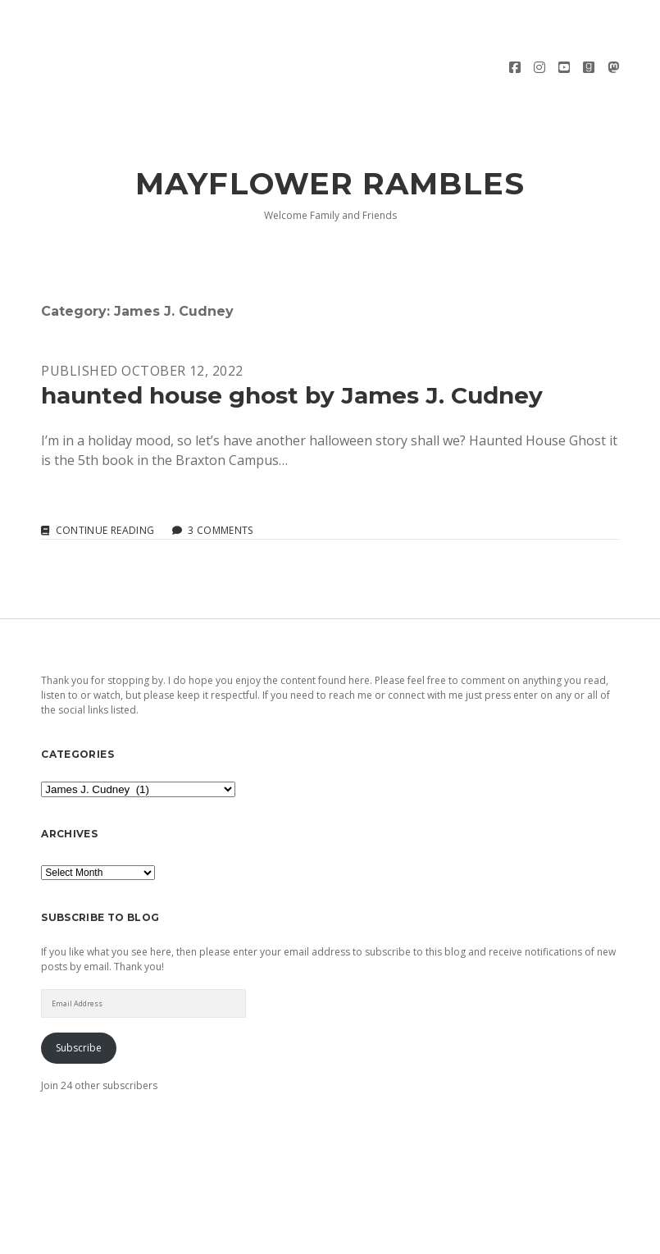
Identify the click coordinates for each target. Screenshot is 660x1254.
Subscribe (79, 992)
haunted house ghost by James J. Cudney (292, 339)
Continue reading (105, 474)
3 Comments (220, 474)
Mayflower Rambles (330, 127)
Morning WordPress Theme (275, 1236)
